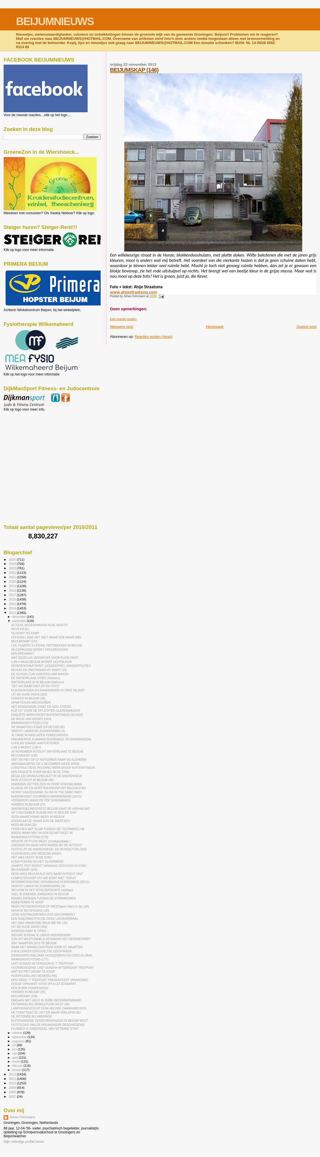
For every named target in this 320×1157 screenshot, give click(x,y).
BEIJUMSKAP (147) (24, 641)
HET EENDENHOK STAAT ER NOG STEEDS (41, 706)
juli (14, 1045)
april (15, 1057)
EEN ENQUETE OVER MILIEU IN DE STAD (40, 771)
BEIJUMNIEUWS (55, 21)
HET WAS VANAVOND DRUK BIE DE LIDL (39, 922)
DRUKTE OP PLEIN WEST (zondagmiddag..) (41, 841)
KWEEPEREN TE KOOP (27, 902)
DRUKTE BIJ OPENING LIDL (30, 910)
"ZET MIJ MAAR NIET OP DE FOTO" (35, 686)
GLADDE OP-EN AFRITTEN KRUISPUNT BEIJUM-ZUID (48, 788)
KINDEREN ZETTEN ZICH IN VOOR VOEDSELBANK (46, 784)
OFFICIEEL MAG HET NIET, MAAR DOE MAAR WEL (46, 637)
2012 (13, 1074)
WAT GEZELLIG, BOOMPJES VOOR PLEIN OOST (44, 657)
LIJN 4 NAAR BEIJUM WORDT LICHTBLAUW (41, 661)
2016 (13, 599)
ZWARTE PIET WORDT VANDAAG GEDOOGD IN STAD (48, 865)
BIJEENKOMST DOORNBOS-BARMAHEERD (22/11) (46, 796)
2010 (13, 1083)
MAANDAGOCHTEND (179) (29, 722)
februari (18, 1065)
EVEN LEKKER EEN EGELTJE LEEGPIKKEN (41, 951)
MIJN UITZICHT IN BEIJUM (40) (32, 780)
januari (17, 1069)
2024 (13, 563)
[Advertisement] (29, 441)
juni (15, 1049)
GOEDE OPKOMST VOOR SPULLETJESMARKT (43, 983)
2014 (13, 608)
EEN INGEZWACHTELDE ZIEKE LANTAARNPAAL (44, 918)
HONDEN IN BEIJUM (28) (28, 698)
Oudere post (306, 326)
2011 (13, 1078)
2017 (13, 595)
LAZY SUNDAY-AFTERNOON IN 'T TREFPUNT (42, 963)
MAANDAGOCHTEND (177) (29, 959)
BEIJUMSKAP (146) (134, 70)
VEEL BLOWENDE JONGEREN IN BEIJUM (40, 894)
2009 (13, 1087)
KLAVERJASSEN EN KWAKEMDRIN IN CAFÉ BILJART (48, 690)
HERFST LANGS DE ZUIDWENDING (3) (38, 886)
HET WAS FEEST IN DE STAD (31, 857)
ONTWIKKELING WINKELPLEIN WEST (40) (40, 1004)
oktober (17, 1032)
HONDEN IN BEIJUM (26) (28, 992)
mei (15, 1053)
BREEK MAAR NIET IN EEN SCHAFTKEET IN (42, 832)
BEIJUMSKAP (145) (24, 869)
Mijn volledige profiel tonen (24, 1142)
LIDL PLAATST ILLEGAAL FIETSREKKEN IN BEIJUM (46, 645)
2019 (13, 586)
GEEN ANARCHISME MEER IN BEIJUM (38, 816)
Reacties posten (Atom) (153, 337)
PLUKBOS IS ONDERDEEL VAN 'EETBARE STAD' (44, 1028)
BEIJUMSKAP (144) (24, 996)
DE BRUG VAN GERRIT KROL (31, 719)
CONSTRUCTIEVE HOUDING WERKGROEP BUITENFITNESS (53, 767)
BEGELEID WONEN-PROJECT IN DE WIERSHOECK (46, 776)
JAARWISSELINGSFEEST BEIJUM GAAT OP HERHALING (50, 808)
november (19, 621)
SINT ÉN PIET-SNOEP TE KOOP (33, 971)
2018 (13, 590)
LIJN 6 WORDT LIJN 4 (26, 747)
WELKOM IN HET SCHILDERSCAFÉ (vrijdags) (42, 890)
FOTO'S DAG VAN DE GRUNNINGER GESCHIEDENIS (48, 1024)
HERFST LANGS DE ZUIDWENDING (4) (38, 731)
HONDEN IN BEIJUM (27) (28, 804)
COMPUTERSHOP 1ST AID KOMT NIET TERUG (43, 878)
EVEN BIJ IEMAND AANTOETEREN (35, 743)
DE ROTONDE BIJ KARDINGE (31, 1016)
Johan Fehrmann (22, 1117)
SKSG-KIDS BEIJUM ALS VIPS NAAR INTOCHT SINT (47, 873)
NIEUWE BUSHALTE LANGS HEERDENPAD (41, 935)
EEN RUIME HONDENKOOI (29, 988)
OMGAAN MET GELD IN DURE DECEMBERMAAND (46, 1000)
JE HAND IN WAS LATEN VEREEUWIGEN (39, 735)
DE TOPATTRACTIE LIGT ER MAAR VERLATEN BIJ (46, 1012)
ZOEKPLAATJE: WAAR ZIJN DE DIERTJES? (41, 820)
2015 (13, 604)
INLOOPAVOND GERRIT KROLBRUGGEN (39, 649)
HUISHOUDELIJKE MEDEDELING (34, 975)
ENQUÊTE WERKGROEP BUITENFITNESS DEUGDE (47, 714)
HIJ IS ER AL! (20, 629)
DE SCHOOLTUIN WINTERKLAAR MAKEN (39, 674)
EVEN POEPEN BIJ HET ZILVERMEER (37, 861)
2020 (13, 581)
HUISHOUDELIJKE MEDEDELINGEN (36, 853)
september (20, 1037)
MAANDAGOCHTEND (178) (29, 837)
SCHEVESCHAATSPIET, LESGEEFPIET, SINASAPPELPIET (51, 665)
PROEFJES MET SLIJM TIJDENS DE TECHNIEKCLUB (47, 829)
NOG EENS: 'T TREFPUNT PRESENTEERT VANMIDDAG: (50, 980)
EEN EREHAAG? (22, 653)
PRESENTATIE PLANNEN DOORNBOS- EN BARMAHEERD (51, 739)
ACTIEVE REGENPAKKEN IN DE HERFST (39, 625)
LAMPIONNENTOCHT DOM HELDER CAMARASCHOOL (49, 1008)
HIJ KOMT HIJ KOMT (25, 633)
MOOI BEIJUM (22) (24, 824)
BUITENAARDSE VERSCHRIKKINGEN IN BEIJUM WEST (49, 1020)
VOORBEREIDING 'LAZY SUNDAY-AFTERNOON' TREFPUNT (52, 967)
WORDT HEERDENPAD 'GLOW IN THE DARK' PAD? (46, 792)
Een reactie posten (123, 319)
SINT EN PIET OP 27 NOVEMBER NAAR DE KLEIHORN (48, 759)
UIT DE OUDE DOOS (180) (29, 926)
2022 (13, 572)
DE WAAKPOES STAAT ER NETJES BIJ (38, 727)
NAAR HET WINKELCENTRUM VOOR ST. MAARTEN (46, 947)
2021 (13, 577)
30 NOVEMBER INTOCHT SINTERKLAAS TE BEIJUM (47, 751)
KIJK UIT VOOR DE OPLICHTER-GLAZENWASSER (45, 710)
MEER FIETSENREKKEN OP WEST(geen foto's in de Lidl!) (50, 906)
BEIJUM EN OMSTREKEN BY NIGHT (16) (39, 670)
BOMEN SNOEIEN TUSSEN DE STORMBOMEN (43, 898)
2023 (13, 568)
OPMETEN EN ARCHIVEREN (31, 702)
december (19, 616)
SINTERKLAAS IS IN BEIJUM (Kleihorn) (37, 682)
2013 (13, 612)
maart (16, 1061)
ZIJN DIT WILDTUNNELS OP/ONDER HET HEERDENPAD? (51, 939)
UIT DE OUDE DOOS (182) (29, 694)
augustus (19, 1041)
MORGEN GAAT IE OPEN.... (30, 931)
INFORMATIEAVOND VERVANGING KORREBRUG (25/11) (50, 881)
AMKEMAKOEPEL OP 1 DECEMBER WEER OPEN (45, 763)
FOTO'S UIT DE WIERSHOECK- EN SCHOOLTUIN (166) (48, 849)
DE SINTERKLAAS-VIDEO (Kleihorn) (35, 678)
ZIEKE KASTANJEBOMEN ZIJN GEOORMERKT (43, 914)
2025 (13, 559)
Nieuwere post (121, 326)
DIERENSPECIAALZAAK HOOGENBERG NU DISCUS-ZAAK (51, 955)
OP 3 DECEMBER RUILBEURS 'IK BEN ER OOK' (44, 812)
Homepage (215, 326)
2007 (13, 1096)
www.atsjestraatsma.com (133, 292)
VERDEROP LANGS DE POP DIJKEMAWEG (41, 800)
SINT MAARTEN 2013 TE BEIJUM (33, 943)
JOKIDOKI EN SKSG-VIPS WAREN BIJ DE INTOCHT (46, 845)
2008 (13, 1092)
